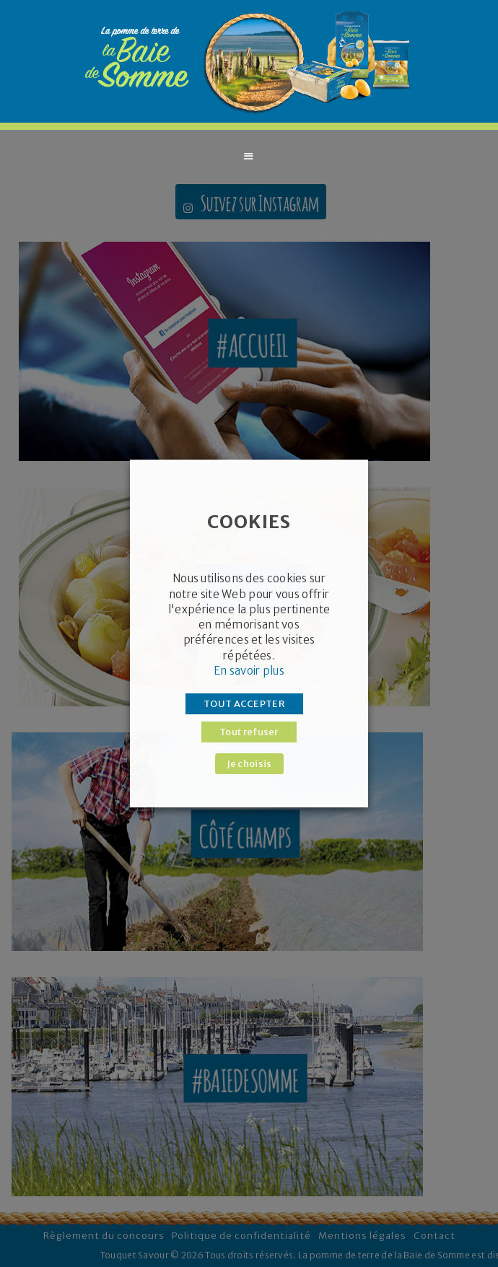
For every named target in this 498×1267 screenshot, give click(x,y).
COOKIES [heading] (249, 521)
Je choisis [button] (249, 764)
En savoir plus (249, 671)
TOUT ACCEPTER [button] (244, 704)
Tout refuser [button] (249, 732)
